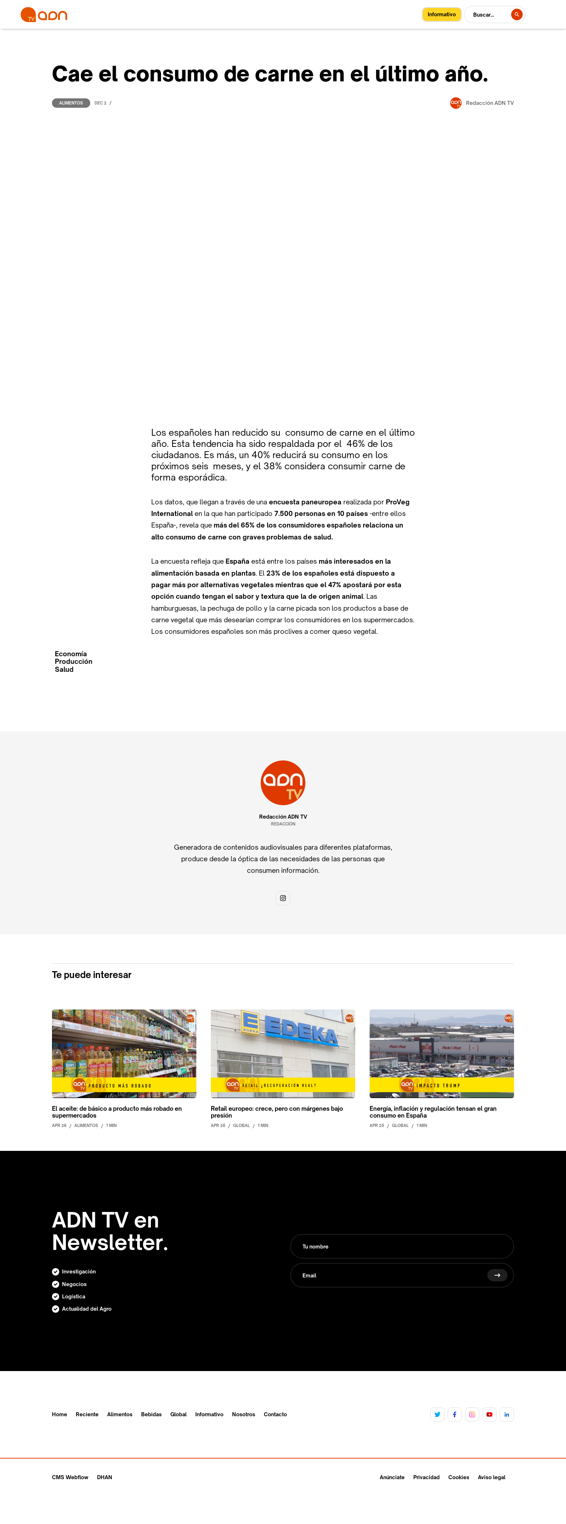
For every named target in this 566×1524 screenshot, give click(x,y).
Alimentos (71, 103)
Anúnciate (392, 1477)
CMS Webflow (70, 1477)
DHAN (104, 1477)
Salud (64, 669)
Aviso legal (491, 1477)
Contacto (275, 1414)
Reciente (87, 1414)
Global (178, 1414)
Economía (71, 654)
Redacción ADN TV (283, 817)
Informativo (209, 1414)
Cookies (458, 1477)
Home (59, 1414)
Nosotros (243, 1414)
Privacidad (426, 1477)
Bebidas (151, 1414)
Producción (73, 661)
